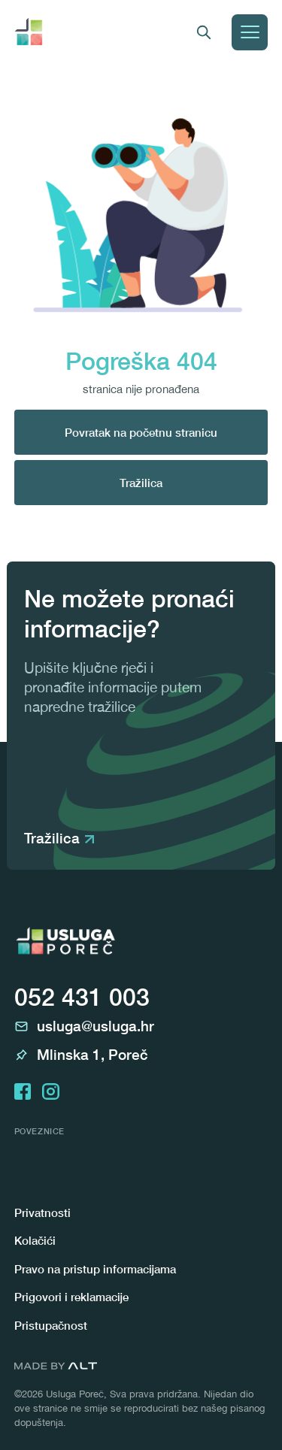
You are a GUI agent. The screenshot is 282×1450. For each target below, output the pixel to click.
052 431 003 (82, 996)
